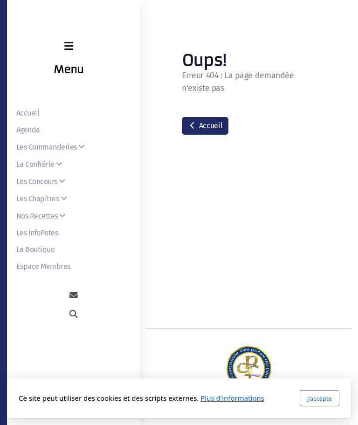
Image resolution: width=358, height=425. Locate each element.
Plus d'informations (232, 398)
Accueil (205, 125)
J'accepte (319, 398)
